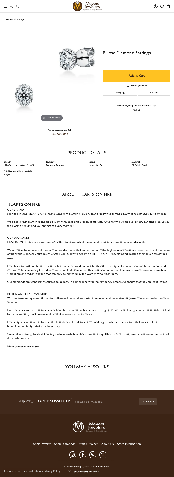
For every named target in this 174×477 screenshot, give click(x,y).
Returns (154, 93)
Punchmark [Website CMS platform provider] (93, 472)
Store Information (129, 444)
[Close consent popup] (69, 471)
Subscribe (148, 402)
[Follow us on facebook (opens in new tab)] (82, 454)
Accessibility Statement (107, 461)
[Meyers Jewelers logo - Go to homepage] (87, 6)
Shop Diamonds (64, 444)
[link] (18, 6)
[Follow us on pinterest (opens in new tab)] (92, 454)
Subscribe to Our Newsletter (44, 401)
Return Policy (62, 461)
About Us (107, 444)
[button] (11, 6)
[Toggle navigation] (4, 6)
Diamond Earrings (15, 20)
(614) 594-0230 (59, 134)
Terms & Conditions (88, 461)
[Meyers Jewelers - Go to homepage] (91, 427)
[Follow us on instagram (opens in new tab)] (72, 454)
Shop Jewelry (42, 444)
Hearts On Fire (96, 165)
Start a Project (88, 444)
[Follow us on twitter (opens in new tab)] (102, 454)
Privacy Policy (74, 461)
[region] (51, 74)
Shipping (120, 93)
